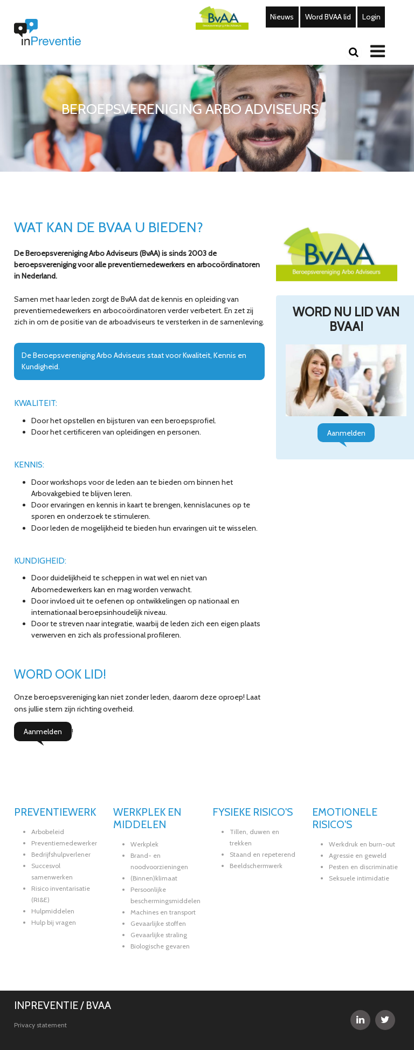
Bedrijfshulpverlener (61, 854)
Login (371, 17)
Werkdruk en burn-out (362, 844)
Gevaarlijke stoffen (158, 923)
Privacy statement (40, 1025)
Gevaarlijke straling (158, 935)
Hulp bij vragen (53, 922)
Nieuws (282, 17)
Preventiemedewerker (64, 843)
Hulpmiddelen (52, 911)
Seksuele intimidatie (359, 878)
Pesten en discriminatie (363, 867)
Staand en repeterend (262, 854)
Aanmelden (43, 731)
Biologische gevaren (160, 946)
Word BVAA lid (328, 17)
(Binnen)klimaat (153, 878)
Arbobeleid (47, 832)
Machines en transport (163, 912)
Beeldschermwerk (256, 866)
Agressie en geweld (358, 855)
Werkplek (144, 844)
